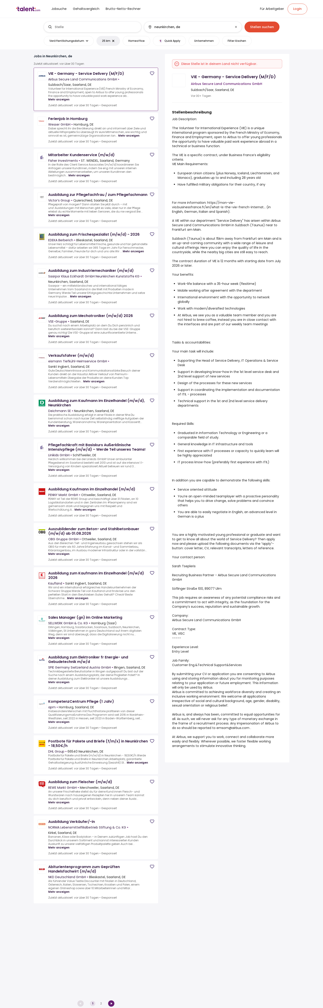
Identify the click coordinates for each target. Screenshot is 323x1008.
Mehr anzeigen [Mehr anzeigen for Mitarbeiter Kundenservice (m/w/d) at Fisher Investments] (79, 175)
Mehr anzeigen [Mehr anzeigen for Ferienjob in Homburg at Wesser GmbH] (129, 135)
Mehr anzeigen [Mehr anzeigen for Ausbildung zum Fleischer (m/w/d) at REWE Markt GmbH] (59, 802)
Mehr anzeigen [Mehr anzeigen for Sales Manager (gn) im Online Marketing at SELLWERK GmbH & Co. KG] (59, 638)
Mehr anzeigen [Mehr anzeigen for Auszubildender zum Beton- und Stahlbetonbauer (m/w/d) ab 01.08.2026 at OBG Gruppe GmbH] (59, 554)
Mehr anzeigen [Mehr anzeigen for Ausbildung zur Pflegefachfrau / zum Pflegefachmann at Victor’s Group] (59, 215)
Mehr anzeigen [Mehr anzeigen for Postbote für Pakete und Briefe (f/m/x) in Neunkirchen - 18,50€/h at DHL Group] (137, 762)
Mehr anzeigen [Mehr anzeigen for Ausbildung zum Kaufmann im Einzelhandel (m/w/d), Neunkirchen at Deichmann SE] (59, 426)
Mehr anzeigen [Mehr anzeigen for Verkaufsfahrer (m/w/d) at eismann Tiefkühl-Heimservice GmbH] (94, 381)
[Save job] (152, 73)
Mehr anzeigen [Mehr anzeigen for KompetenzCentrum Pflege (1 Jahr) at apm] (59, 722)
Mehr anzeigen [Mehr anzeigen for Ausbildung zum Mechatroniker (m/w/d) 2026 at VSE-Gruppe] (59, 336)
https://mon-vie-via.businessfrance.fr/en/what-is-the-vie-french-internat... (219, 204)
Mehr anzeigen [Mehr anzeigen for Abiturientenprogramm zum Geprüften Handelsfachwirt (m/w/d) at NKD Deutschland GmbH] (59, 892)
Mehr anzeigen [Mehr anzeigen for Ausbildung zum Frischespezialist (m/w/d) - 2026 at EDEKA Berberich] (133, 251)
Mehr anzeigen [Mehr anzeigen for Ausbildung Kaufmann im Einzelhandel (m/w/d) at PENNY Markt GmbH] (85, 510)
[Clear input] (236, 26)
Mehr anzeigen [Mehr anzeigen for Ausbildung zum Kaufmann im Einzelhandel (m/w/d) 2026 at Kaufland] (77, 598)
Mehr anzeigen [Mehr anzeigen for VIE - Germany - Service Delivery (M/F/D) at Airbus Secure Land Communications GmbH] (59, 99)
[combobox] (96, 26)
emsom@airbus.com (232, 728)
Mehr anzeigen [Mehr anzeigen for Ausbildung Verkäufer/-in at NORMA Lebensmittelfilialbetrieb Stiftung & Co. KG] (59, 847)
